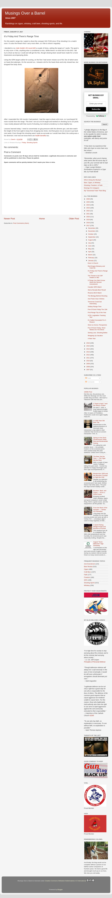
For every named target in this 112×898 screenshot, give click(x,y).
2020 (88, 217)
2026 (88, 199)
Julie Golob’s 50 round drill (26, 48)
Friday (24, 142)
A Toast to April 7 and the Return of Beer (100, 404)
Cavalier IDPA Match (95, 287)
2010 (88, 361)
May (89, 249)
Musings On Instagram (91, 188)
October (91, 234)
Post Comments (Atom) (21, 223)
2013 (88, 352)
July (89, 243)
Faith (85, 574)
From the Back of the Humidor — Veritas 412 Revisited (100, 509)
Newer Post (9, 218)
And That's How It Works (96, 299)
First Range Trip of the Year (97, 312)
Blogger (60, 889)
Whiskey (87, 585)
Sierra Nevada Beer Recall (97, 290)
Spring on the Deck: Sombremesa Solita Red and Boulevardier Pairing (100, 440)
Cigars (86, 569)
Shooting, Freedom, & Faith (93, 185)
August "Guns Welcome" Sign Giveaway (98, 543)
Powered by (96, 116)
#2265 (91, 715)
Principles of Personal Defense (94, 662)
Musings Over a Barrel (25, 13)
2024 (88, 205)
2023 (88, 208)
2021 (88, 214)
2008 (88, 367)
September (92, 237)
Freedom (87, 577)
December (92, 228)
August (90, 240)
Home (42, 218)
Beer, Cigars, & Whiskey (92, 182)
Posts (88, 378)
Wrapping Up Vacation (95, 335)
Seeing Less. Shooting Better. (98, 333)
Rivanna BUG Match (95, 293)
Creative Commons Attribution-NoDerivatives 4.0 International (69, 880)
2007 (88, 369)
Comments (89, 382)
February (91, 257)
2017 (88, 225)
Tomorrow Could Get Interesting (95, 302)
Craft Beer (87, 572)
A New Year (92, 338)
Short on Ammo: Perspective (97, 325)
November (92, 231)
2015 (88, 346)
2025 (88, 202)
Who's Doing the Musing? (92, 180)
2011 (88, 358)
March (90, 255)
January (91, 260)
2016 (88, 343)
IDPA (85, 580)
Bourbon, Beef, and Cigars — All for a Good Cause (99, 492)
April (90, 252)
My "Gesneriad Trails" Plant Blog (95, 190)
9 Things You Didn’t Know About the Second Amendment (96, 282)
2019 (88, 219)
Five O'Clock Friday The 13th (97, 309)
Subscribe (96, 109)
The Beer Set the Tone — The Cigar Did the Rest (99, 458)
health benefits (40, 136)
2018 (88, 222)
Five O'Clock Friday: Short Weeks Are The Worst (96, 328)
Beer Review (88, 566)
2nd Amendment (89, 564)
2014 (88, 349)
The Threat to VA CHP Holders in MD (95, 276)
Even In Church (93, 263)
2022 (88, 211)
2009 (88, 363)
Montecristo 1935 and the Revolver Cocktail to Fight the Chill (100, 475)
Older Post (74, 218)
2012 (88, 355)
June (90, 246)
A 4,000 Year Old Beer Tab (98, 421)
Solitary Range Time (94, 306)
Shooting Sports (32, 142)
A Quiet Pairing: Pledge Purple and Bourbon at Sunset (99, 526)
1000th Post (88, 392)
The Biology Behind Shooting (97, 296)
